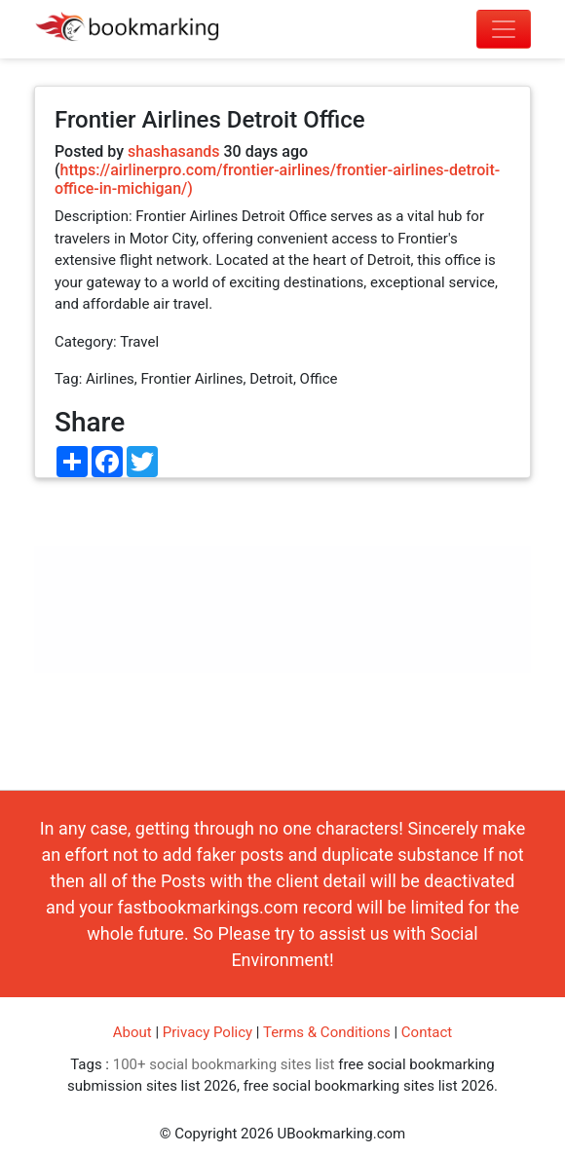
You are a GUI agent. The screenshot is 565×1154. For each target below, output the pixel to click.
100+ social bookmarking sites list (224, 1064)
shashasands (174, 151)
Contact (426, 1032)
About (132, 1032)
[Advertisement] (282, 634)
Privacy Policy (207, 1032)
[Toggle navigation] (503, 29)
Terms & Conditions (327, 1032)
